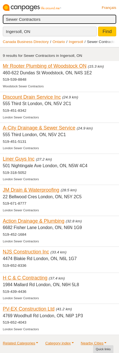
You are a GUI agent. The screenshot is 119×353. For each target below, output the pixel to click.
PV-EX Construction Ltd (29, 309)
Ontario (59, 42)
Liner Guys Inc (19, 159)
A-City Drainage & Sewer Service (39, 128)
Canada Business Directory (26, 42)
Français (109, 8)
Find (107, 31)
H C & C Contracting (25, 278)
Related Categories (19, 343)
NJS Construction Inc (26, 252)
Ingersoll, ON (18, 31)
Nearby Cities (92, 343)
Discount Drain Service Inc (32, 97)
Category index (58, 343)
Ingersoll (76, 42)
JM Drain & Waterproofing (31, 190)
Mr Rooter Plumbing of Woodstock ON (44, 66)
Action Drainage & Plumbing (33, 221)
